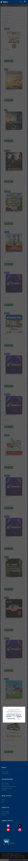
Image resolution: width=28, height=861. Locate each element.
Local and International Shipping (9, 786)
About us (4, 814)
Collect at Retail (5, 783)
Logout (23, 857)
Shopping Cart (17, 857)
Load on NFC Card (6, 785)
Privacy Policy (11, 714)
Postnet (3, 799)
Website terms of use (15, 855)
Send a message (5, 811)
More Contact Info (5, 813)
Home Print (4, 790)
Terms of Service (5, 855)
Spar (3, 801)
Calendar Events (5, 773)
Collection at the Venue (7, 788)
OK (18, 718)
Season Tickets (5, 771)
